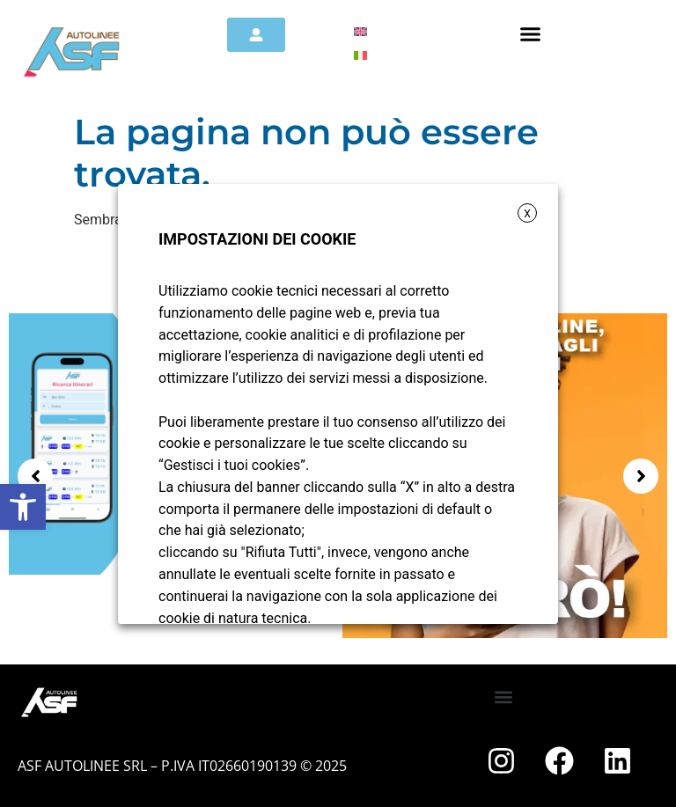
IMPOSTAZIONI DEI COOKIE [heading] (257, 239)
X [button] (527, 214)
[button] (23, 507)
